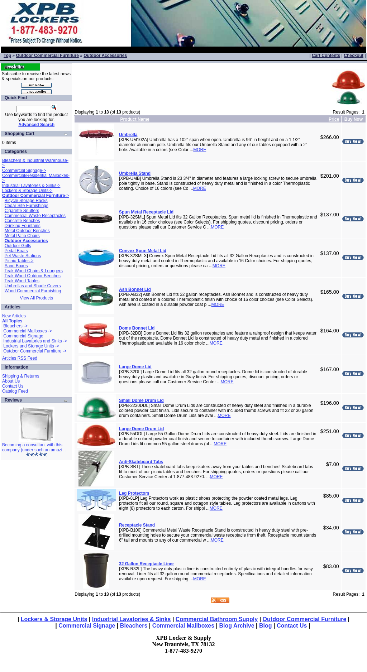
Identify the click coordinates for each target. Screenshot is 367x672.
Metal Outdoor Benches (27, 230)
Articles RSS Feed (19, 358)
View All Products (36, 298)
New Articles (14, 315)
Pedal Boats (16, 250)
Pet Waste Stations (23, 255)
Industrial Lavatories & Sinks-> (31, 185)
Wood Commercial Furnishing (33, 290)
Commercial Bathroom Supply (217, 619)
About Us (11, 381)
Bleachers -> (15, 325)
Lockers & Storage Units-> (27, 190)
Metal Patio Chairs (22, 235)
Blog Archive (236, 626)
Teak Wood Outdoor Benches (32, 275)
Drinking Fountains (22, 225)
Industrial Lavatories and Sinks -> (35, 341)
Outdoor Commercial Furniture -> (34, 351)
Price (334, 119)
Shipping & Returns (20, 376)
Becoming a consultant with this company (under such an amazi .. (34, 447)
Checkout (353, 55)
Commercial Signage (23, 336)
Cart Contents (326, 55)
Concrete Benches (22, 220)
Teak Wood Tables (21, 280)
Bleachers (134, 626)
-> (35, 195)
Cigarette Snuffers (22, 210)
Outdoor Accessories (105, 55)
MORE (199, 149)
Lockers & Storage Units (54, 619)
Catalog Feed (15, 391)
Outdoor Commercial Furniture (47, 55)
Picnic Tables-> (19, 260)
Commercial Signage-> (24, 170)
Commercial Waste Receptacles (35, 215)
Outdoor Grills (18, 245)
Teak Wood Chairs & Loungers (33, 270)
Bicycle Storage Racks (26, 200)
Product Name (134, 119)
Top (7, 55)
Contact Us (12, 386)
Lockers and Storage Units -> (31, 346)
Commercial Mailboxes (183, 626)
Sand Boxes (16, 265)
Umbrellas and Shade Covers (33, 285)
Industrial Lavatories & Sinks (131, 619)
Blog (265, 626)
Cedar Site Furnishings (26, 205)
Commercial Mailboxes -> (27, 330)
